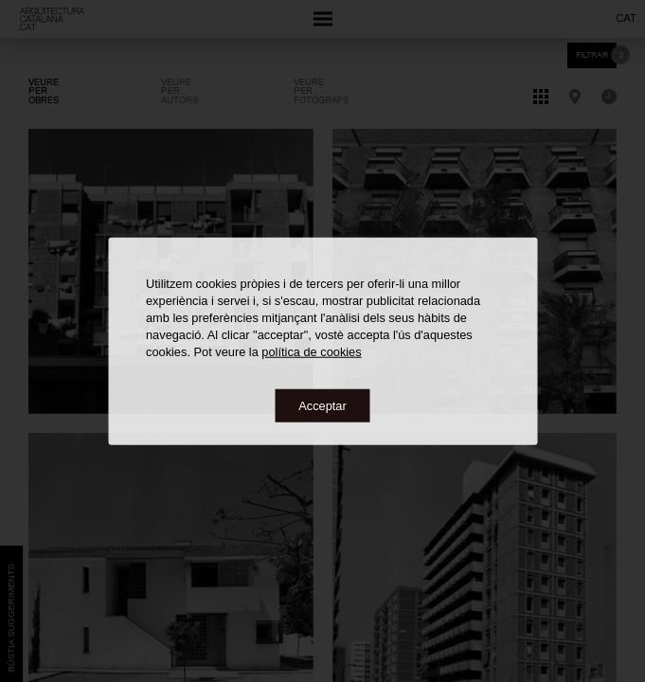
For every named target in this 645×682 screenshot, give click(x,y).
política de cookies (311, 351)
